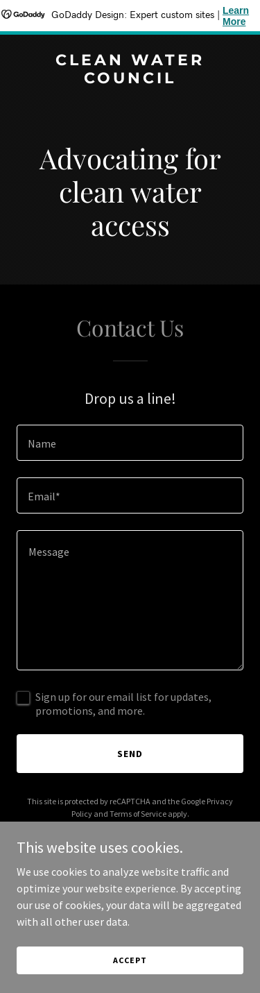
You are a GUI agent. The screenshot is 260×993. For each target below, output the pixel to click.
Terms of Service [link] (138, 813)
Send (130, 753)
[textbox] (130, 443)
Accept (129, 960)
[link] (130, 79)
